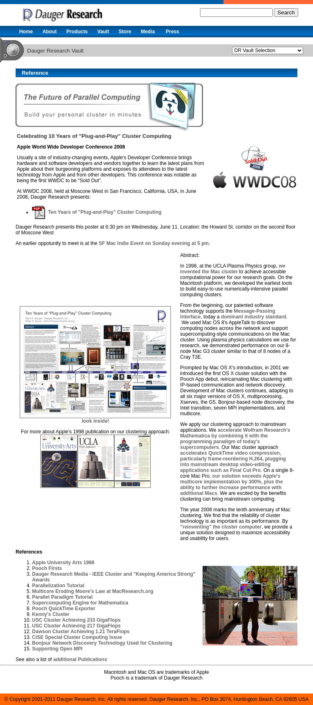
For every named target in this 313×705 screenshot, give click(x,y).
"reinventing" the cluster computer (221, 527)
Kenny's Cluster (50, 614)
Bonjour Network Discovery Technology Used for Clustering (102, 643)
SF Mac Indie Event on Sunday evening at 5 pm (154, 243)
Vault (103, 31)
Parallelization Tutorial (58, 585)
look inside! (95, 421)
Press (172, 31)
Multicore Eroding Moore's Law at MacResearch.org (92, 591)
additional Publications (80, 659)
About (49, 31)
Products (76, 31)
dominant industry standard (253, 317)
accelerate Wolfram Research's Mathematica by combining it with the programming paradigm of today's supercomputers (235, 438)
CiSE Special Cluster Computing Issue (77, 637)
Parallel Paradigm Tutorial (62, 597)
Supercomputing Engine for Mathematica (80, 603)
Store (125, 31)
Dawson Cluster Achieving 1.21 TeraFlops (80, 631)
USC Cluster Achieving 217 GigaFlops (76, 626)
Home (26, 31)
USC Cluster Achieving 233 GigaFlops (76, 620)
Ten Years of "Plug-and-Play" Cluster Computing (96, 212)
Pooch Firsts (47, 568)
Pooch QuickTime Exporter (63, 608)
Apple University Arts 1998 (63, 562)
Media (148, 31)
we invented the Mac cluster (232, 269)
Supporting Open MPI (57, 649)
